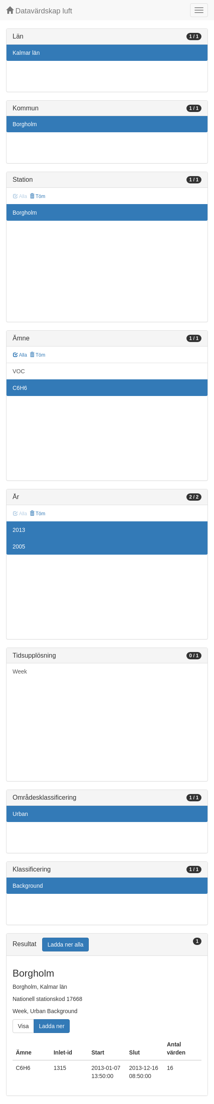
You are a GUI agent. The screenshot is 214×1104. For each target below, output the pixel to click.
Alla (20, 355)
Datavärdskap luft (39, 10)
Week (20, 671)
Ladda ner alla (65, 944)
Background (28, 885)
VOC (19, 371)
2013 (19, 530)
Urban (20, 814)
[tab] (107, 945)
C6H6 (20, 388)
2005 (19, 546)
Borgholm (25, 124)
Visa (23, 1026)
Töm (37, 196)
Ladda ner (51, 1026)
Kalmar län (26, 52)
